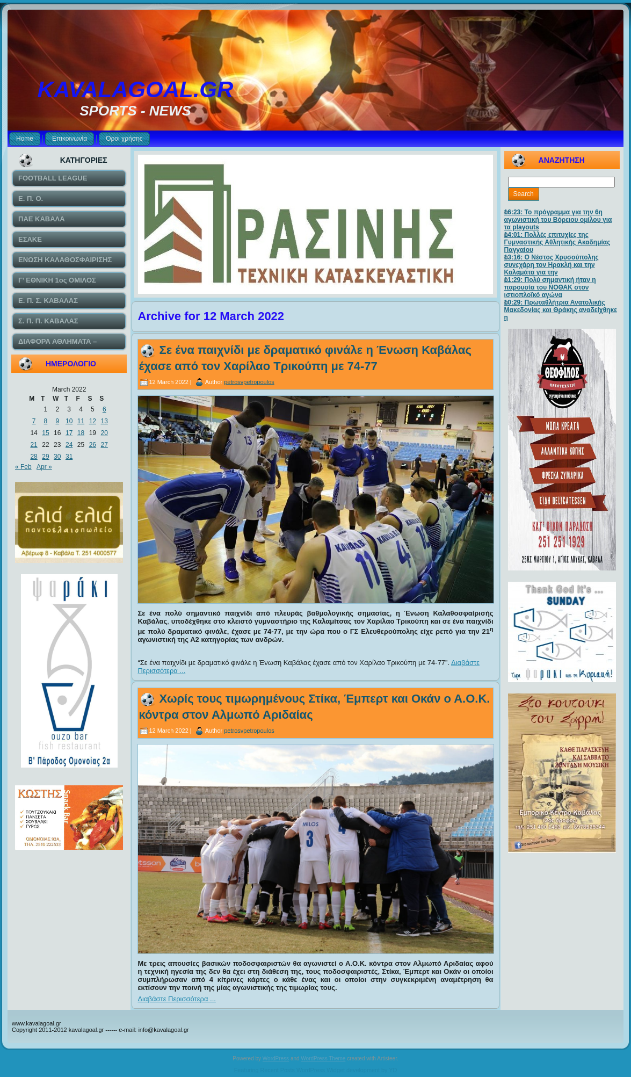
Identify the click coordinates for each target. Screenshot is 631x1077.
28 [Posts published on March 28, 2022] (33, 456)
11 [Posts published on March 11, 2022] (80, 421)
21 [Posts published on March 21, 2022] (33, 445)
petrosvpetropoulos (249, 381)
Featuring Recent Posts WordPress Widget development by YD (315, 1070)
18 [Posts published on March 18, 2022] (80, 433)
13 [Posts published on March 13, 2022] (104, 421)
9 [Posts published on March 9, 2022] (57, 421)
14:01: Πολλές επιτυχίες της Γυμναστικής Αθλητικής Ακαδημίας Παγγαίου (557, 242)
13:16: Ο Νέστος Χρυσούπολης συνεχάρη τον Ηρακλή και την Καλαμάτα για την (551, 265)
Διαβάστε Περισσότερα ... (176, 999)
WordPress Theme (323, 1058)
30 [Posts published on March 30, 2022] (57, 456)
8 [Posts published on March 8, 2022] (46, 421)
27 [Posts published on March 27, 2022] (104, 445)
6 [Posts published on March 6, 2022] (104, 409)
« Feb (23, 467)
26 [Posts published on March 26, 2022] (92, 445)
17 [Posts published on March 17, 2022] (69, 433)
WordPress (276, 1058)
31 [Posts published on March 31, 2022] (69, 456)
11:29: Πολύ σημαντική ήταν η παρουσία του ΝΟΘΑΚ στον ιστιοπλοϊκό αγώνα (550, 287)
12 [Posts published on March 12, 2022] (92, 421)
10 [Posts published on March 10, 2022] (69, 421)
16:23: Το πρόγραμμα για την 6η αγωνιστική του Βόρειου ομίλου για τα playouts (558, 219)
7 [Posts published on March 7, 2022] (34, 421)
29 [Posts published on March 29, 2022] (45, 456)
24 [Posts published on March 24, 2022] (69, 445)
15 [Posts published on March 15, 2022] (45, 433)
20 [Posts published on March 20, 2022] (104, 433)
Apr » (44, 467)
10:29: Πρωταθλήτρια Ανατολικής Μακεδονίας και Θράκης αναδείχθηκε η (560, 310)
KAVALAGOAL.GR (136, 89)
